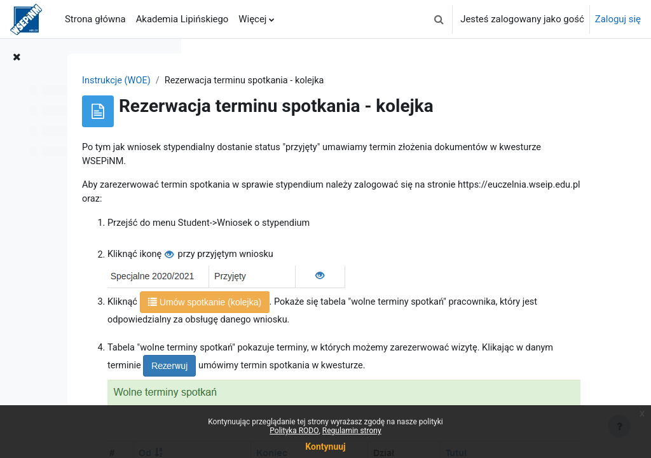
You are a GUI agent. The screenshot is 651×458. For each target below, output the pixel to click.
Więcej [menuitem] (252, 19)
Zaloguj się (618, 19)
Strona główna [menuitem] (95, 19)
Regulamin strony (351, 430)
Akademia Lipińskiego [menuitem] (182, 19)
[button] (438, 19)
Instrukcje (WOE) (241, 81)
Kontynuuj (325, 446)
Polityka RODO (294, 430)
